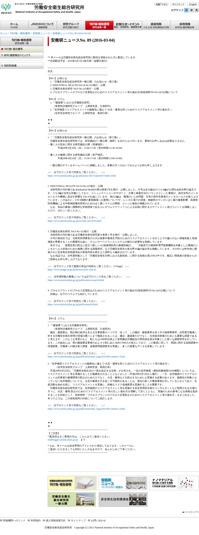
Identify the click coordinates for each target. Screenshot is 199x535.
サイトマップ (78, 520)
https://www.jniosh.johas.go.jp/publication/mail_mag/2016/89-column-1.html (86, 356)
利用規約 (36, 520)
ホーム (3, 33)
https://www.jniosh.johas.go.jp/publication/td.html (73, 304)
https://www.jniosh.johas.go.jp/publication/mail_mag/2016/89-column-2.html (86, 408)
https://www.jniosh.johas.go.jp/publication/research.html (76, 280)
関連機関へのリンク (14, 520)
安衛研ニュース (41, 33)
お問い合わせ (98, 520)
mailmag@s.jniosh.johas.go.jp (63, 439)
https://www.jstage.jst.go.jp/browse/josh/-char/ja (72, 269)
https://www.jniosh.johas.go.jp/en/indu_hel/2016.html (74, 220)
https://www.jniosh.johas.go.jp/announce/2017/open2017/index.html (82, 175)
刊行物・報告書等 (20, 33)
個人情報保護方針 (56, 520)
